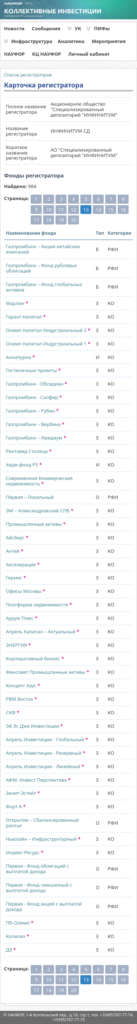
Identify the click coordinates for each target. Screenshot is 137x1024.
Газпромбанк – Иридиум (36, 437)
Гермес (16, 577)
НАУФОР (14, 54)
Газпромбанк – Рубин (32, 410)
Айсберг (17, 537)
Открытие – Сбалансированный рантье (42, 823)
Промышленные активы (36, 524)
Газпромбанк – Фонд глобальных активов (44, 287)
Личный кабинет (89, 54)
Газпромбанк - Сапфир (34, 397)
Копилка (17, 936)
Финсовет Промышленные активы (47, 672)
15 (111, 209)
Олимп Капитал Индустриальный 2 (48, 330)
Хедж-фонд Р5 (24, 464)
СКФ (12, 712)
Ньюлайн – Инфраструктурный (43, 839)
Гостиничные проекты (33, 370)
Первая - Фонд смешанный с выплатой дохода (39, 888)
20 (73, 219)
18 (49, 219)
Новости (14, 28)
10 (49, 209)
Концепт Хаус (23, 685)
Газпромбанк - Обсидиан (36, 383)
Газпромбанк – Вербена (35, 424)
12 (73, 209)
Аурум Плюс (22, 618)
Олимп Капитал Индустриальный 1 (48, 343)
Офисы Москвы (25, 591)
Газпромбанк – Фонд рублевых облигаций (41, 268)
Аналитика (71, 41)
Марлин (17, 303)
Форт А (16, 806)
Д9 (11, 949)
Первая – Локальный (30, 497)
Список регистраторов (28, 75)
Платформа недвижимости (39, 604)
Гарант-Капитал (26, 316)
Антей (14, 551)
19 (61, 219)
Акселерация (22, 564)
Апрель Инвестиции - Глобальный (47, 739)
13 (86, 209)
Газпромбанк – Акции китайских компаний (43, 249)
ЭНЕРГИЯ (18, 645)
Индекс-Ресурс (24, 852)
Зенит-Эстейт (23, 793)
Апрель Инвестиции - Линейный (45, 766)
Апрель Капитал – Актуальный (42, 631)
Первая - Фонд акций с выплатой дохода (44, 906)
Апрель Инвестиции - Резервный (45, 753)
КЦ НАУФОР (46, 54)
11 (61, 209)
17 (36, 219)
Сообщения (46, 28)
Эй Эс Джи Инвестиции (34, 726)
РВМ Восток (21, 699)
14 (98, 209)
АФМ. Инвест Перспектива (38, 780)
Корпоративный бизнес (35, 658)
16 (123, 209)
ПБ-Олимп (19, 922)
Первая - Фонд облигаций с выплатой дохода (37, 869)
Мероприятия (109, 41)
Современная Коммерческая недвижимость (39, 481)
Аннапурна (20, 357)
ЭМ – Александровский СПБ (39, 510)
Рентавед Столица (29, 451)
